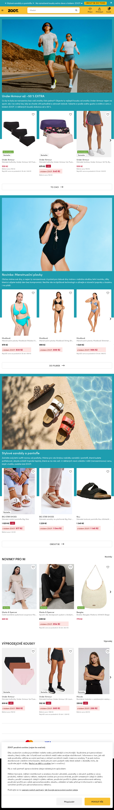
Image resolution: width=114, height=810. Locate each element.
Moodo (80, 696)
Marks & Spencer (9, 612)
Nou (78, 516)
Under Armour (8, 159)
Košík (108, 10)
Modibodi (6, 338)
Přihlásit (99, 10)
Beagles (80, 612)
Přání (90, 10)
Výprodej (108, 641)
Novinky (108, 556)
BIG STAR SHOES (9, 516)
